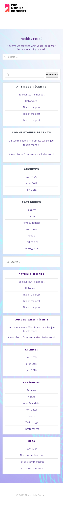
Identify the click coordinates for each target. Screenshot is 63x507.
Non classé (31, 229)
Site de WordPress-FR (31, 468)
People (31, 235)
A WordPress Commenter (23, 154)
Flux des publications (31, 455)
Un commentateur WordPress (25, 140)
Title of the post (31, 107)
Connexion (31, 448)
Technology (32, 242)
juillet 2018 (31, 183)
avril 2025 (31, 177)
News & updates (31, 222)
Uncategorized (31, 248)
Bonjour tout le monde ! (31, 94)
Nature (31, 216)
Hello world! (31, 101)
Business (31, 210)
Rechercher (52, 74)
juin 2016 (31, 189)
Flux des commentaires (31, 461)
